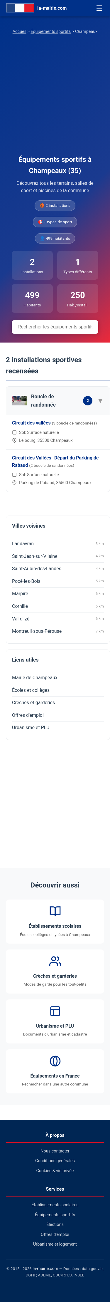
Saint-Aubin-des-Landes (58, 569)
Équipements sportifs (51, 31)
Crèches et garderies (33, 702)
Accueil (19, 31)
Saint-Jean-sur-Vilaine (58, 556)
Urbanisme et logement (55, 1244)
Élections (55, 1224)
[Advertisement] (55, 96)
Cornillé (58, 606)
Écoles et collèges (31, 690)
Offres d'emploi (28, 715)
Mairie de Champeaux (34, 677)
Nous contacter (54, 1151)
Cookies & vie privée (55, 1170)
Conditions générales (55, 1160)
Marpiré (58, 594)
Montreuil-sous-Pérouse (58, 631)
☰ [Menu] (99, 8)
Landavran (58, 544)
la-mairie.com (45, 1268)
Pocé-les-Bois (58, 581)
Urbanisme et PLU (30, 727)
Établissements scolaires (55, 1204)
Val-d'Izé (58, 619)
